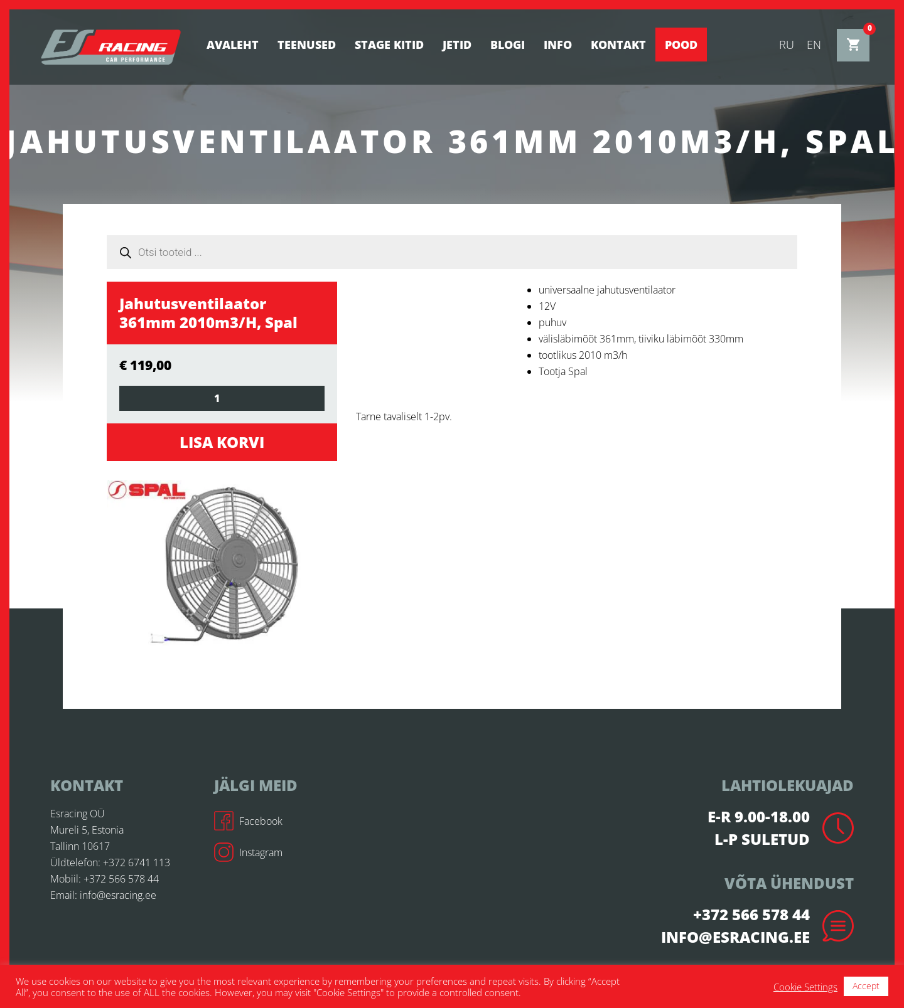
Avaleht (233, 44)
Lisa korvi (222, 442)
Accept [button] (866, 986)
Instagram (248, 852)
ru (786, 44)
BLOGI (507, 44)
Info (558, 44)
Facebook (248, 821)
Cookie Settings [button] (805, 986)
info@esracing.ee (118, 895)
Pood (681, 44)
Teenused (306, 44)
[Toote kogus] (222, 398)
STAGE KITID (389, 44)
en (814, 44)
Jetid (457, 44)
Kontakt (618, 44)
